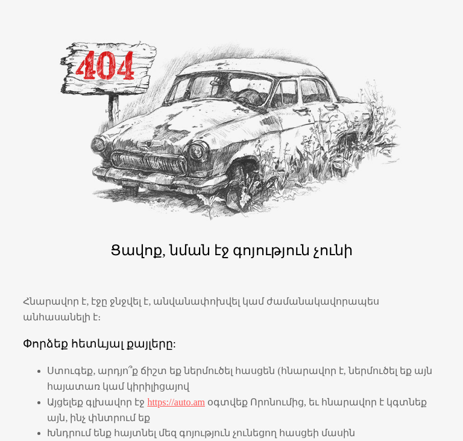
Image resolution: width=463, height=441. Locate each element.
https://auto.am (176, 402)
